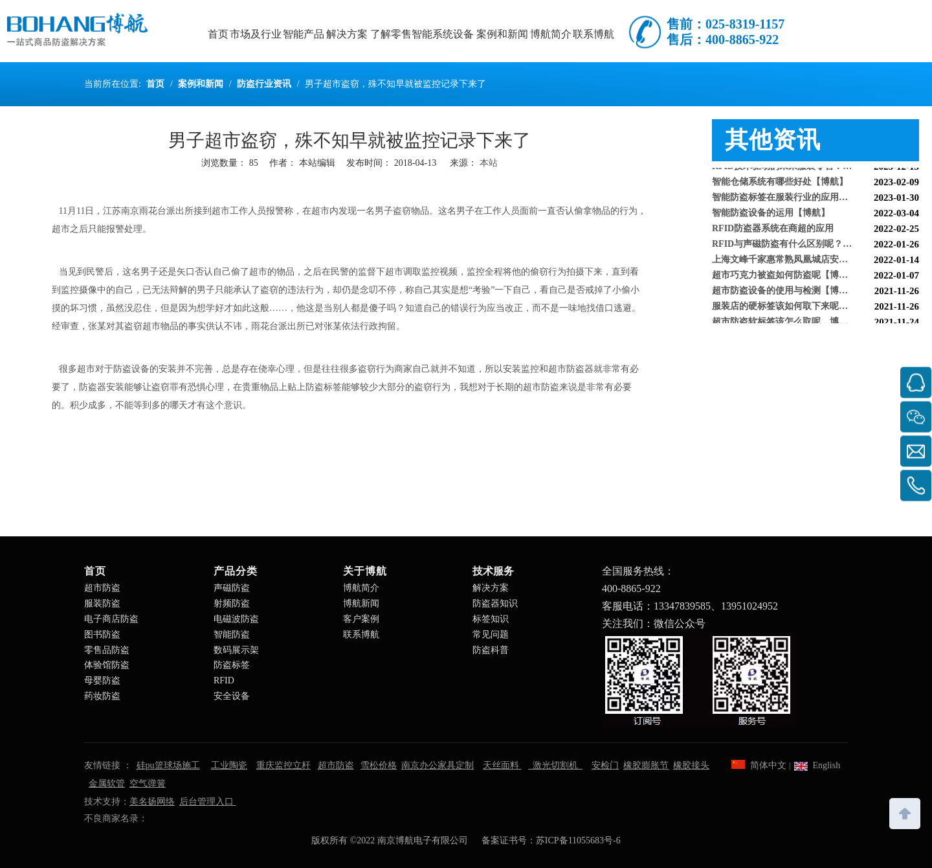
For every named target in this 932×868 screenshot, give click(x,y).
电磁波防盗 (236, 619)
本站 (489, 163)
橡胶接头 (691, 765)
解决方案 (490, 588)
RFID (224, 680)
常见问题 (490, 634)
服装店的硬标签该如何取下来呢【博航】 (793, 308)
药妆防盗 (102, 696)
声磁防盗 (232, 588)
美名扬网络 (152, 801)
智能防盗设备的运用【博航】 (771, 215)
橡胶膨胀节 (646, 765)
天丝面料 (502, 765)
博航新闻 (361, 603)
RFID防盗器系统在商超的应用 (773, 230)
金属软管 (107, 783)
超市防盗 (102, 588)
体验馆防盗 (106, 665)
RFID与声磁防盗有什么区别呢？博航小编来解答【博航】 (815, 246)
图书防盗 (102, 634)
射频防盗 (232, 603)
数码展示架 (236, 650)
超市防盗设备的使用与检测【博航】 (784, 292)
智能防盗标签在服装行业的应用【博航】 (793, 199)
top (904, 812)
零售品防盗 (106, 650)
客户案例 (361, 619)
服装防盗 (102, 603)
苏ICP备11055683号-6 (578, 840)
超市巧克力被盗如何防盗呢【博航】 (784, 277)
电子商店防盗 (111, 619)
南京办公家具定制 (437, 765)
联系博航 (361, 634)
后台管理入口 (207, 801)
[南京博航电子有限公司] (699, 680)
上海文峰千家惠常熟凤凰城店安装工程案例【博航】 (815, 261)
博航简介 (361, 588)
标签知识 (490, 619)
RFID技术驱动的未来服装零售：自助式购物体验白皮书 (815, 168)
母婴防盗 (102, 680)
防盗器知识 (495, 603)
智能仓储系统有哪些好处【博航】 (780, 183)
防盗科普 (490, 650)
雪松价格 (379, 765)
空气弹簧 (147, 783)
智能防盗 (232, 634)
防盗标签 (232, 665)
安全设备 (232, 696)
